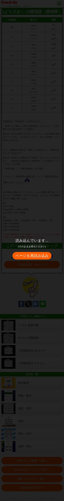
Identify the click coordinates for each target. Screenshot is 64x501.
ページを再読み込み (32, 256)
